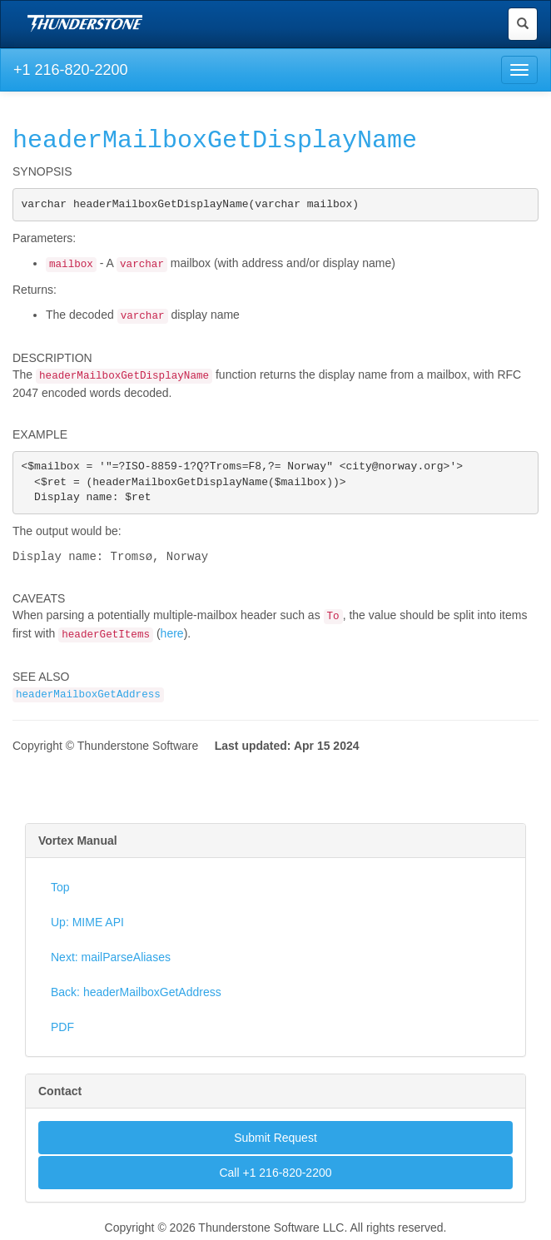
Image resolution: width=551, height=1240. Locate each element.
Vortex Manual (77, 844)
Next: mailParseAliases (111, 961)
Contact (60, 1095)
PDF (62, 1031)
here (172, 637)
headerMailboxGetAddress (88, 699)
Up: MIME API (87, 926)
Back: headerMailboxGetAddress (136, 996)
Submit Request (275, 1141)
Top (60, 891)
